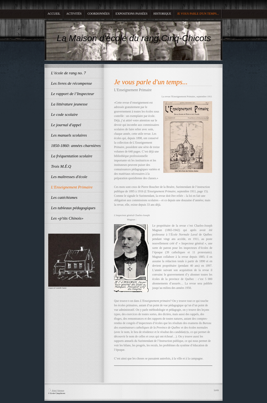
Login (216, 390)
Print (52, 390)
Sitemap (60, 390)
